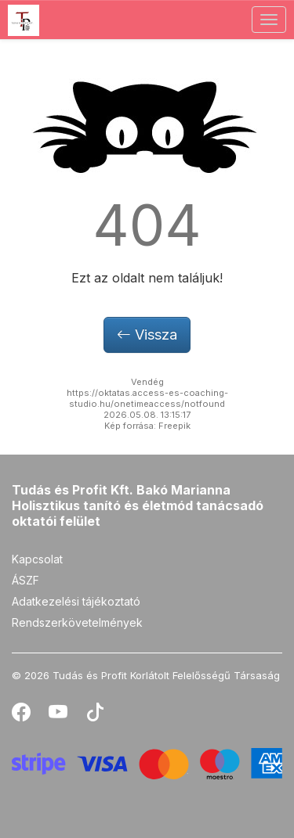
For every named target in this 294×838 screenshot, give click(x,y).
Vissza (147, 334)
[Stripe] (147, 762)
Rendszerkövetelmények (77, 622)
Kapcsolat (37, 559)
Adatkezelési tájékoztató (76, 601)
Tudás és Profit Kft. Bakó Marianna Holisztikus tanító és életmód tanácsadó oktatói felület (137, 505)
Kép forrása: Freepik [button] (147, 425)
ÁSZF (25, 580)
